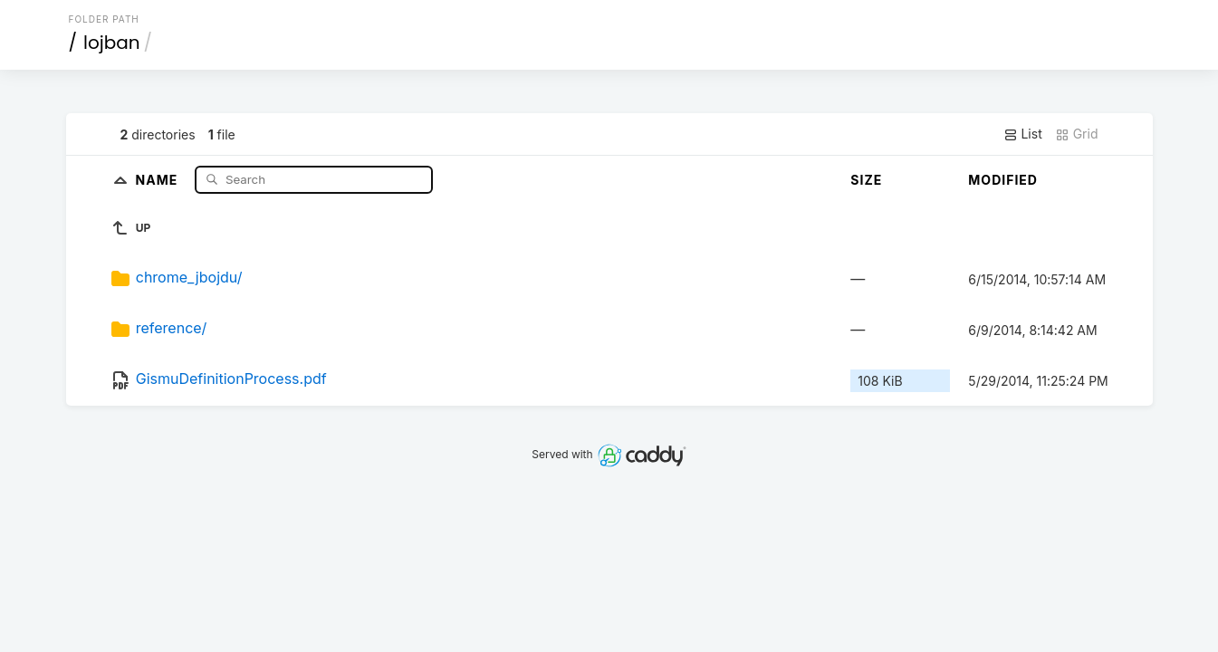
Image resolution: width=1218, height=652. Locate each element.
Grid (1076, 134)
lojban (111, 42)
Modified (1003, 179)
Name (159, 179)
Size (866, 179)
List (1022, 134)
